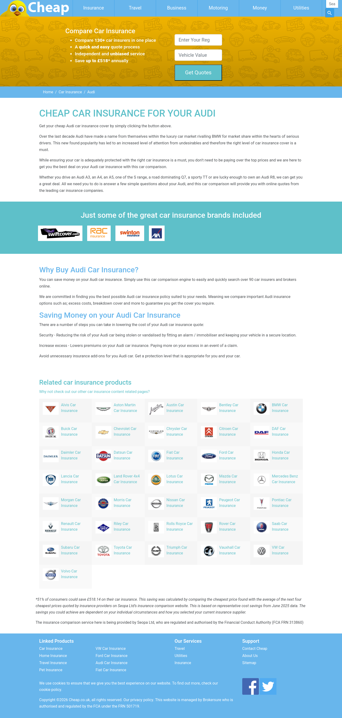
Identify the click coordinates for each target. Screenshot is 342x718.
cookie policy (50, 689)
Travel (135, 8)
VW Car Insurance (111, 648)
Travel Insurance (53, 663)
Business (176, 8)
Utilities (301, 8)
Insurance (93, 8)
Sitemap (249, 663)
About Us (250, 655)
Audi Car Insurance (112, 663)
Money (260, 8)
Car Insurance (70, 92)
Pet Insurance (50, 670)
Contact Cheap (254, 648)
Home (48, 92)
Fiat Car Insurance (111, 670)
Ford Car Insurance (112, 655)
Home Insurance (53, 655)
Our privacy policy (138, 700)
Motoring (218, 8)
